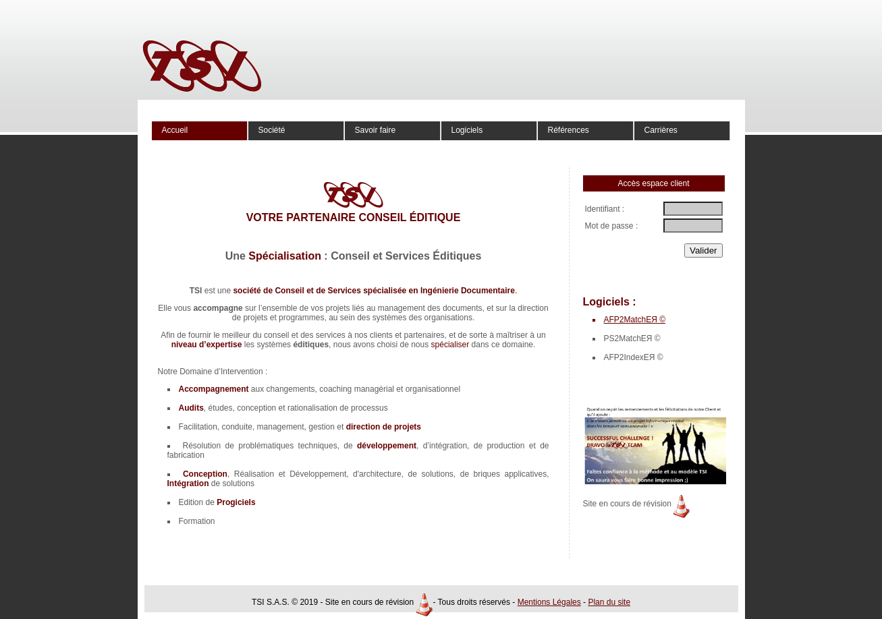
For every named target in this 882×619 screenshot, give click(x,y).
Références (568, 130)
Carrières (661, 130)
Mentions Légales (549, 602)
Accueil (175, 130)
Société (271, 130)
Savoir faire (375, 130)
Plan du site (609, 602)
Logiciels (467, 130)
